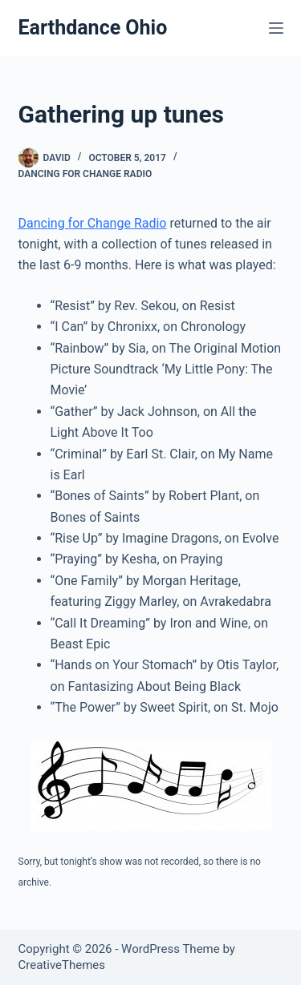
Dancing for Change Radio (85, 174)
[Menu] (276, 28)
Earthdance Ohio (93, 27)
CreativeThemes (62, 965)
